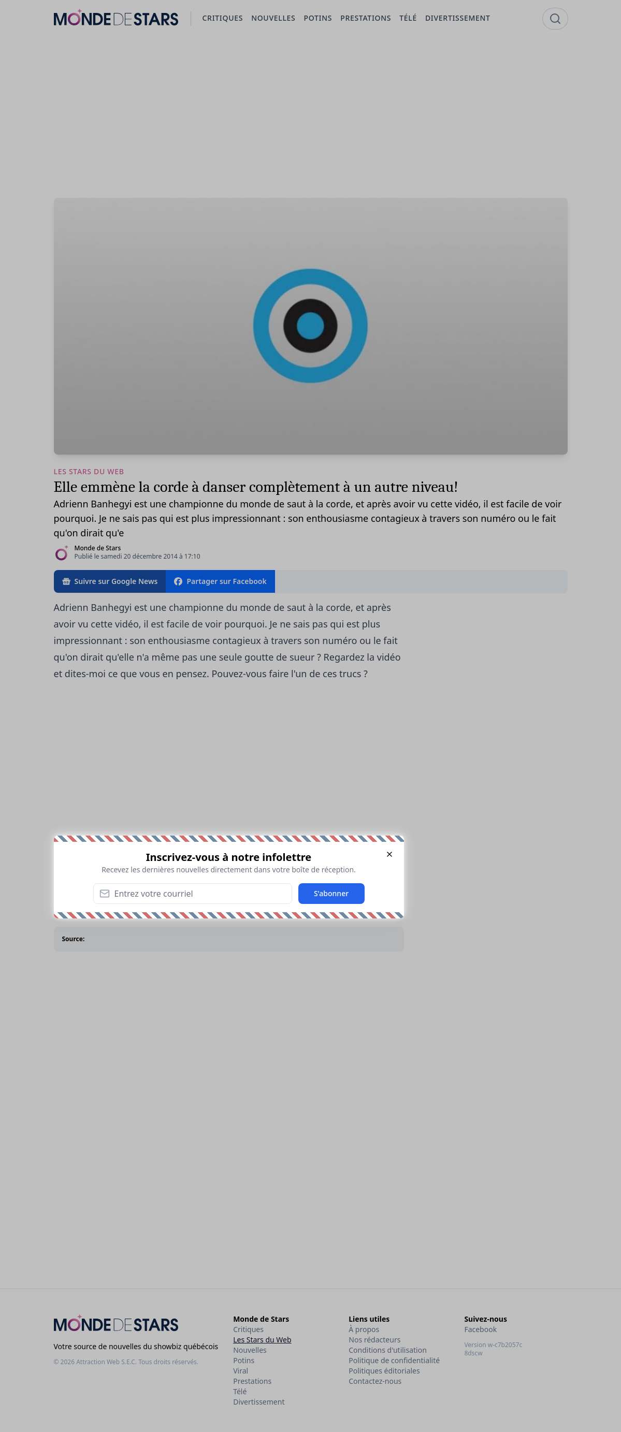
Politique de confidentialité (394, 1360)
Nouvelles (250, 1350)
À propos (364, 1329)
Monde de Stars (98, 548)
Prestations (252, 1381)
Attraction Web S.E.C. (106, 1361)
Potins (243, 1360)
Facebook (480, 1329)
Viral (240, 1371)
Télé (240, 1391)
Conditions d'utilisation (388, 1350)
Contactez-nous (375, 1381)
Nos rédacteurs (374, 1340)
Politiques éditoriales (384, 1371)
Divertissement (258, 1402)
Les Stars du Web (262, 1340)
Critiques (248, 1329)
